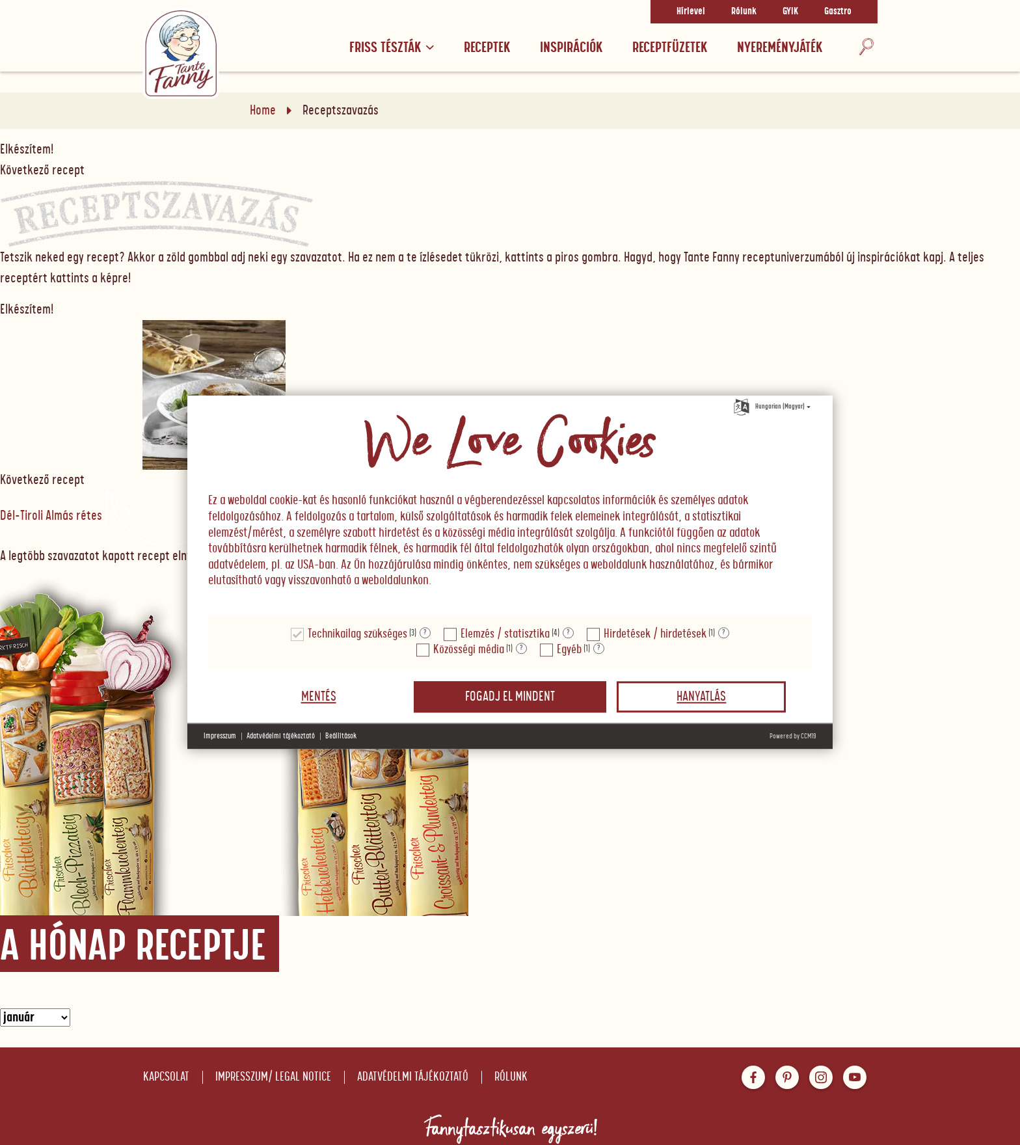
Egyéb (569, 649)
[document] (510, 506)
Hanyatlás (701, 697)
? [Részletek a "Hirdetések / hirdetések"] (723, 633)
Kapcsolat (166, 1077)
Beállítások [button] (340, 736)
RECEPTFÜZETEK (669, 48)
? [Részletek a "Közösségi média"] (521, 649)
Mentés (318, 697)
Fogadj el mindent (510, 697)
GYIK (790, 12)
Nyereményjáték (779, 48)
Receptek (487, 48)
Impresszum (220, 736)
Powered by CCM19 (793, 736)
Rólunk (744, 12)
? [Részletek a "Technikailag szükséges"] (425, 633)
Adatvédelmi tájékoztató (412, 1077)
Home (263, 110)
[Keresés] (866, 47)
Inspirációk (571, 48)
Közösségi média (468, 649)
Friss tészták (391, 48)
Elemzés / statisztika (505, 633)
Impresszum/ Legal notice (273, 1077)
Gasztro (838, 12)
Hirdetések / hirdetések (655, 633)
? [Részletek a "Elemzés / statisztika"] (568, 633)
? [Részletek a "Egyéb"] (598, 649)
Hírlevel (691, 12)
